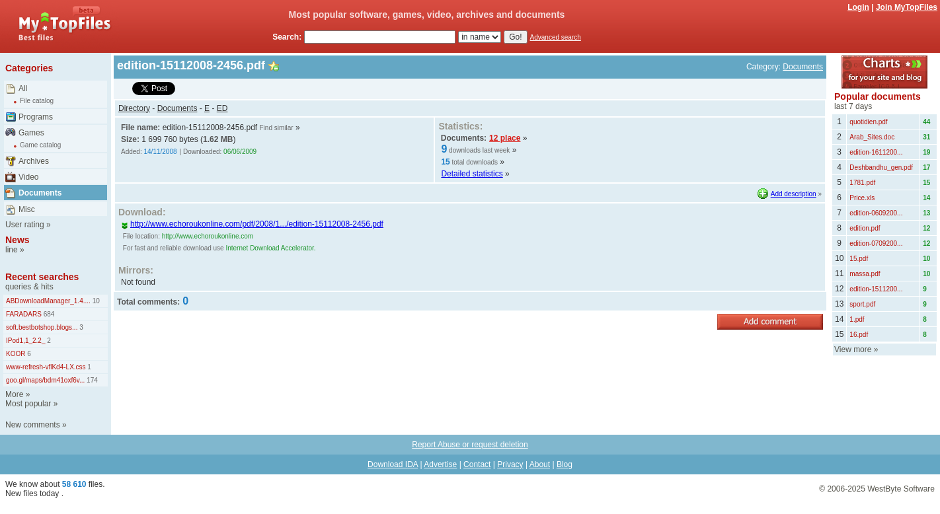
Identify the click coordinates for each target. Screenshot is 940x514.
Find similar (276, 127)
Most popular (28, 403)
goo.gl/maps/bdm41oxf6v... (45, 380)
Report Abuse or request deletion (470, 444)
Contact (476, 464)
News (17, 240)
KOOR (15, 353)
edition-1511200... (875, 289)
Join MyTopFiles (906, 7)
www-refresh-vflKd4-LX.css (46, 367)
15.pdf (858, 258)
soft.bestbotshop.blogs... (41, 327)
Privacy (510, 464)
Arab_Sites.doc (871, 137)
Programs (36, 117)
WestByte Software (901, 489)
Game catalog (40, 145)
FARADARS (24, 314)
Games (31, 132)
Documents (40, 193)
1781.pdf (862, 182)
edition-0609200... (875, 213)
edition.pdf (864, 228)
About (539, 464)
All (23, 88)
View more (852, 349)
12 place (504, 138)
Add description (793, 194)
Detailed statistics (471, 173)
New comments (32, 424)
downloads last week (479, 150)
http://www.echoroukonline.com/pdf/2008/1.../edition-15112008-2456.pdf (252, 224)
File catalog (37, 100)
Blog (564, 464)
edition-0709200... (875, 243)
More (14, 394)
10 (95, 301)
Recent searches (42, 277)
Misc (27, 209)
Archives (34, 161)
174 (91, 380)
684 (48, 314)
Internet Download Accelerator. (270, 248)
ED (222, 108)
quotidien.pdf (868, 122)
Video (28, 177)
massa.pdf (864, 273)
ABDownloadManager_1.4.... (48, 301)
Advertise (440, 464)
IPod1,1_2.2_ (26, 340)
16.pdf (858, 334)
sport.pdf (862, 304)
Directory (134, 108)
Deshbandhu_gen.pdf (881, 167)
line (11, 249)
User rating (24, 224)
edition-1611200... (875, 152)
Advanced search (555, 37)
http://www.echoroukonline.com (207, 236)
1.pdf (856, 319)
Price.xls (862, 198)
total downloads (475, 162)
